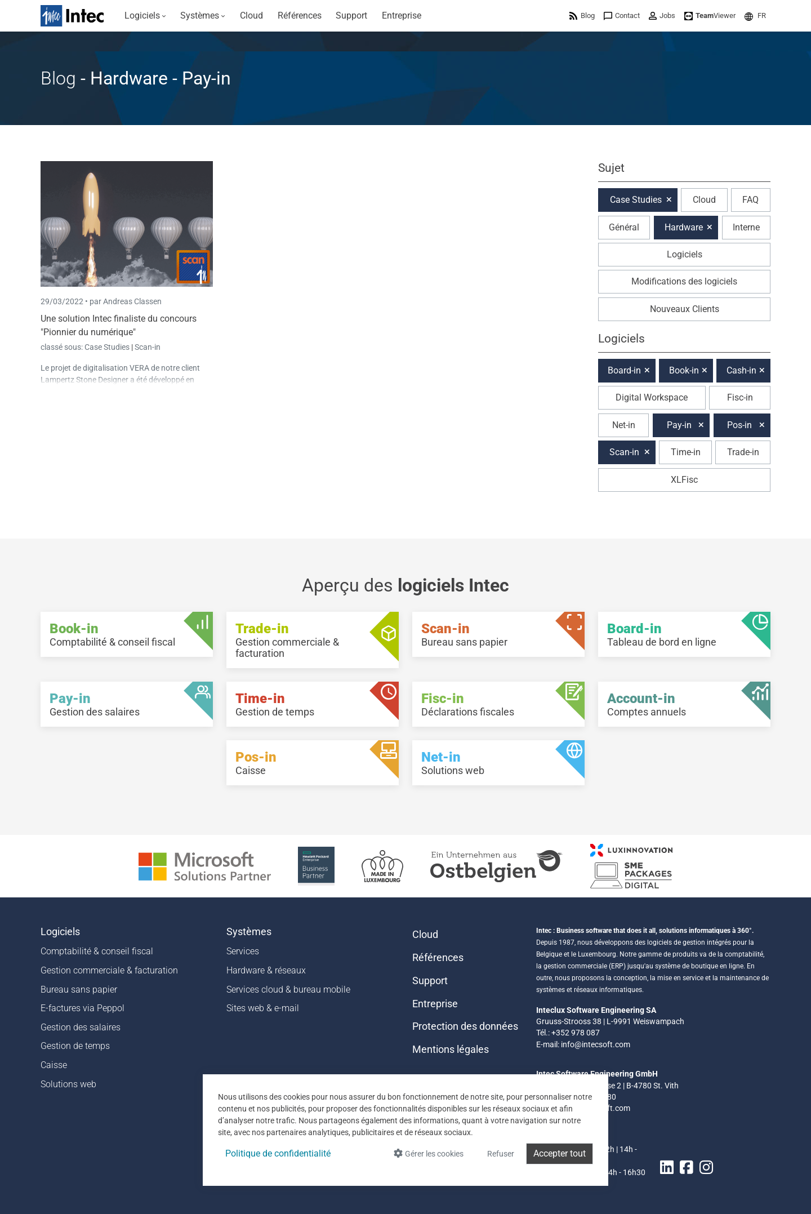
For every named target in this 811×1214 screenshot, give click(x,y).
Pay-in (679, 425)
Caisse (54, 1065)
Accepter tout (559, 1153)
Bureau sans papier (79, 989)
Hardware (684, 227)
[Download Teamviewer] (710, 15)
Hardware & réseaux (266, 970)
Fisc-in (740, 397)
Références (438, 957)
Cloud (704, 199)
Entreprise (435, 1004)
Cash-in (741, 370)
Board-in (624, 370)
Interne (746, 227)
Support (430, 980)
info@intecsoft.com (595, 1044)
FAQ (750, 199)
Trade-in (743, 452)
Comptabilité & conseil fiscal (97, 951)
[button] (755, 15)
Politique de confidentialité (278, 1153)
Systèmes (248, 931)
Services (242, 951)
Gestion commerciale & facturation (109, 970)
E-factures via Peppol (82, 1008)
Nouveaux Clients (684, 309)
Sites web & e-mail (262, 1008)
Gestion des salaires (81, 1027)
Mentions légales (450, 1049)
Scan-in (148, 347)
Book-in (684, 370)
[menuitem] (145, 16)
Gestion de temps (75, 1045)
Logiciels (684, 254)
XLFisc (684, 479)
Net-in (623, 425)
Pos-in (739, 425)
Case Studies (107, 347)
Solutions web (68, 1084)
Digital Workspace (652, 397)
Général (624, 227)
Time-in (686, 452)
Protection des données (465, 1026)
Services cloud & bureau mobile (288, 989)
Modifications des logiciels (684, 281)
